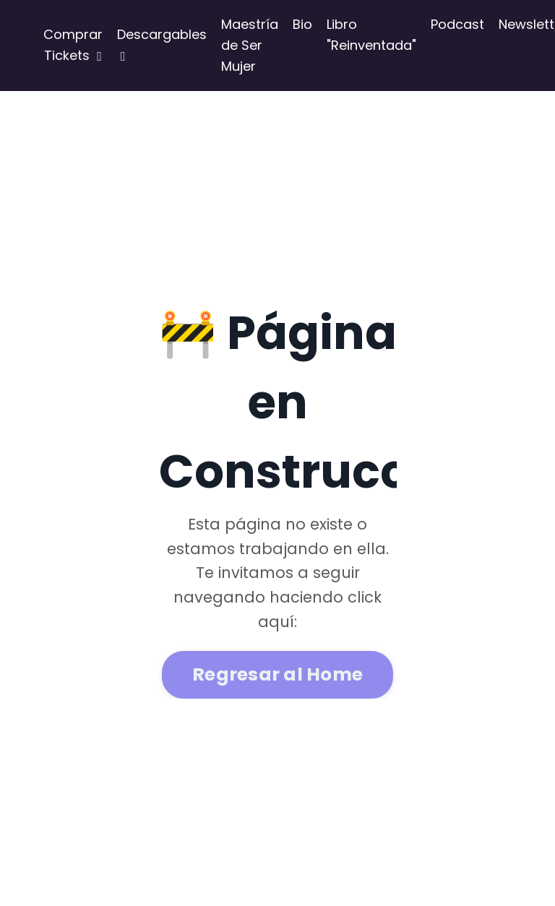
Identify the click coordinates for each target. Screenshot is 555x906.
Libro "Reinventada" (371, 34)
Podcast (457, 24)
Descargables (162, 44)
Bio (302, 24)
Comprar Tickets (73, 44)
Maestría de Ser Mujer (249, 45)
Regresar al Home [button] (277, 674)
